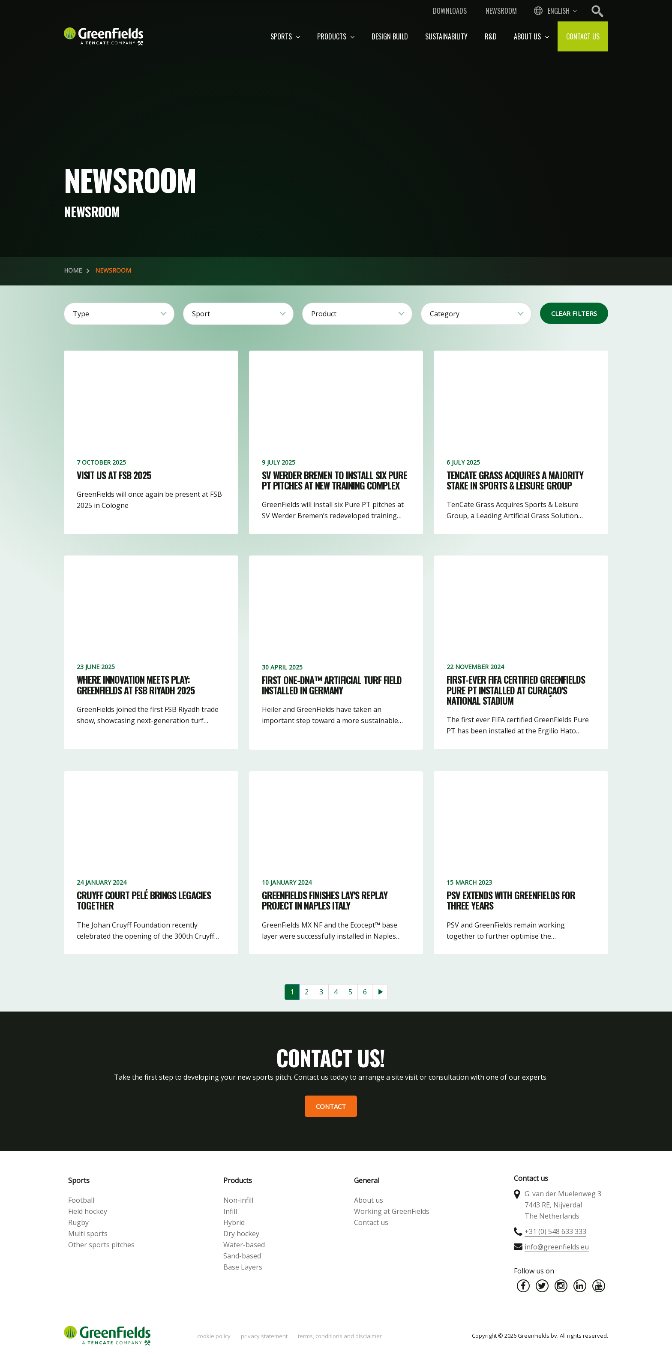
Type (81, 313)
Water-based (244, 1244)
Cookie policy (214, 1336)
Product (323, 313)
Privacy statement (264, 1336)
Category (444, 313)
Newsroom (501, 11)
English (559, 11)
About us (531, 36)
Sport (201, 313)
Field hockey (87, 1211)
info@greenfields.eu (557, 1247)
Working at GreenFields (391, 1211)
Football (81, 1200)
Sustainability (446, 36)
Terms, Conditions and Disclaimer (340, 1336)
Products (335, 36)
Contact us (583, 36)
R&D (491, 36)
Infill (230, 1211)
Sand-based (242, 1256)
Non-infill (238, 1200)
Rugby (78, 1222)
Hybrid (234, 1222)
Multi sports (88, 1233)
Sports (285, 36)
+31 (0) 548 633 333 (555, 1231)
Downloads (450, 11)
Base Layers (242, 1267)
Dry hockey (241, 1233)
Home (73, 270)
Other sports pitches (101, 1244)
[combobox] (554, 10)
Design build (390, 36)
